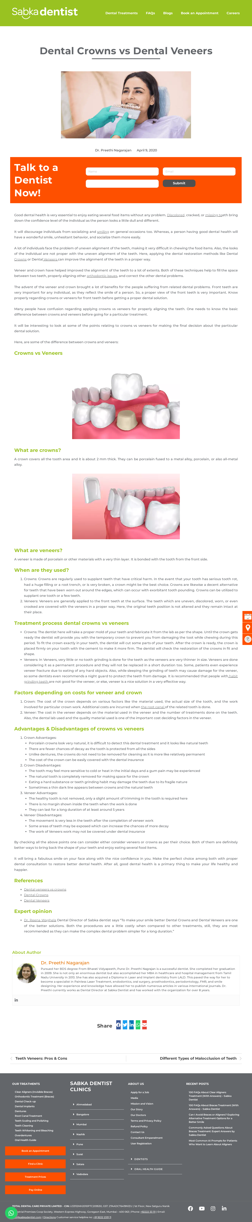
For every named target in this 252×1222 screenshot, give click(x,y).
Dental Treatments (121, 13)
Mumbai (81, 1124)
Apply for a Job (140, 1092)
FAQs (150, 13)
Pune (79, 1144)
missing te (213, 215)
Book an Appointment (199, 13)
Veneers (50, 259)
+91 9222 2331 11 (102, 1217)
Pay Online (35, 1189)
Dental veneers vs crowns (45, 889)
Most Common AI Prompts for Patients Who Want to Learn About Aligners (213, 1142)
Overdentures (23, 1135)
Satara (80, 1164)
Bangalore (82, 1114)
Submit (179, 183)
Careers (233, 13)
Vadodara (82, 1174)
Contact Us (137, 1132)
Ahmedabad (84, 1104)
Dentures (20, 1111)
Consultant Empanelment (147, 1137)
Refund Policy (139, 1126)
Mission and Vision (142, 1103)
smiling (103, 232)
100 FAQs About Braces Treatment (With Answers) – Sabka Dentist (214, 1107)
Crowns (20, 259)
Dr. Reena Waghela (40, 920)
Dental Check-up (25, 1101)
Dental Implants (25, 1106)
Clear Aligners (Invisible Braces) (34, 1092)
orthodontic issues (102, 276)
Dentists (141, 1159)
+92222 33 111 (147, 1211)
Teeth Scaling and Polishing (31, 1120)
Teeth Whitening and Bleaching (34, 1130)
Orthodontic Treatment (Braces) (34, 1096)
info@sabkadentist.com (26, 1217)
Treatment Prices (35, 1176)
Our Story (137, 1109)
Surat (79, 1154)
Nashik (80, 1134)
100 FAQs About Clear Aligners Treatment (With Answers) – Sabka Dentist (210, 1096)
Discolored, (176, 215)
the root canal (153, 707)
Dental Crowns (36, 895)
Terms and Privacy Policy (146, 1120)
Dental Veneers (36, 900)
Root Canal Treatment (28, 1116)
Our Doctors (138, 1115)
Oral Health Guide (25, 1140)
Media (134, 1097)
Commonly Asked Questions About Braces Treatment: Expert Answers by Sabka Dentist (212, 1131)
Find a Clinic (35, 1163)
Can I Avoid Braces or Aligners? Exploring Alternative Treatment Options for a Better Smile (214, 1118)
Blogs (168, 13)
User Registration (141, 1143)
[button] (97, 1105)
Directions (49, 1217)
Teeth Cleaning (24, 1125)
